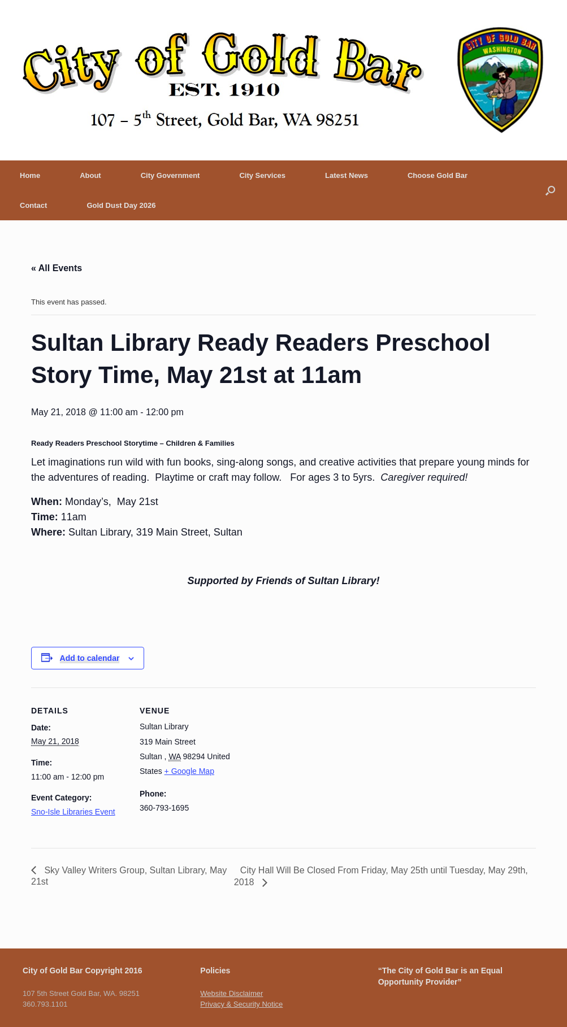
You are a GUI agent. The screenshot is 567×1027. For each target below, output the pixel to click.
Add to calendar (90, 658)
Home (30, 175)
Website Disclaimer (231, 993)
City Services (262, 175)
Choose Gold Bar (438, 175)
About (90, 175)
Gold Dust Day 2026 (120, 205)
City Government (170, 175)
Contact (33, 205)
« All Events (56, 268)
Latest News (346, 175)
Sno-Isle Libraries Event (73, 811)
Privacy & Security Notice (241, 1004)
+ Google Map (189, 771)
